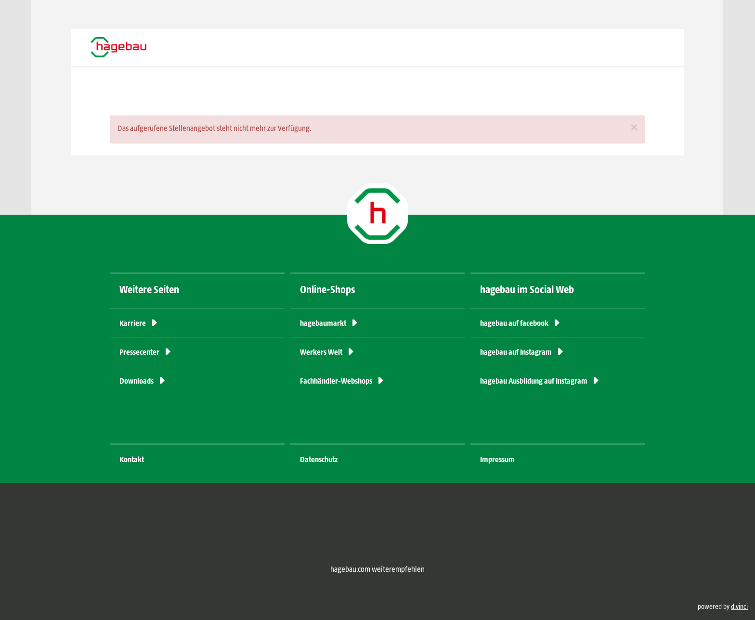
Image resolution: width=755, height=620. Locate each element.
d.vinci (739, 607)
